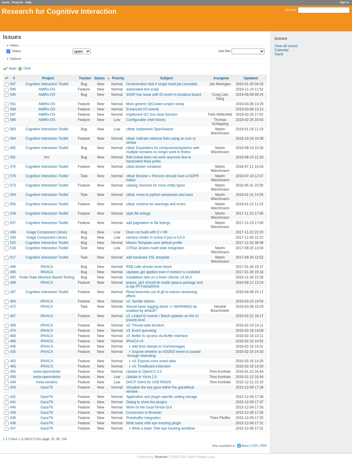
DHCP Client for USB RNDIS (148, 382)
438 (13, 418)
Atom (245, 445)
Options (15, 58)
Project (48, 78)
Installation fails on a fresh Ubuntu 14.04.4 (159, 277)
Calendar (282, 50)
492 (13, 277)
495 (13, 272)
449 (13, 382)
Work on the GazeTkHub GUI (149, 407)
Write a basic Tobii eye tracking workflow (163, 428)
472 (13, 307)
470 (13, 331)
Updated (251, 78)
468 (13, 336)
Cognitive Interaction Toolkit (47, 84)
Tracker (85, 78)
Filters (14, 45)
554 (13, 195)
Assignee (221, 78)
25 (52, 439)
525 (13, 243)
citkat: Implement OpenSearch (149, 129)
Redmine (161, 457)
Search (290, 10)
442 (13, 397)
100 (64, 439)
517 (13, 257)
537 (13, 223)
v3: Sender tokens (140, 301)
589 (13, 109)
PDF (264, 445)
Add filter (224, 51)
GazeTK (46, 387)
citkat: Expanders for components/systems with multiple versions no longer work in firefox (162, 150)
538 (13, 213)
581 (13, 157)
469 (13, 325)
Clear (27, 68)
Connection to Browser (144, 413)
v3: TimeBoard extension (151, 366)
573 (13, 185)
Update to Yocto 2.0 (141, 377)
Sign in (344, 2)
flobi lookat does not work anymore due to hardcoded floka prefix (158, 159)
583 (13, 129)
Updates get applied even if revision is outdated (163, 272)
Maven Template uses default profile (154, 243)
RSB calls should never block (149, 267)
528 (13, 237)
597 (13, 84)
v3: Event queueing (141, 331)
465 (13, 366)
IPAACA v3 (134, 341)
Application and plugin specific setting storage (161, 397)
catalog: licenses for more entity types (155, 185)
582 (13, 148)
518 (13, 248)
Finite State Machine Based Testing (46, 277)
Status (16, 51)
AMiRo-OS (46, 89)
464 (13, 301)
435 (13, 352)
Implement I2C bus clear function (151, 114)
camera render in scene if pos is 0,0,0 (155, 237)
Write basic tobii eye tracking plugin (153, 423)
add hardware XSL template (148, 257)
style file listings (138, 213)
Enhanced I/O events (142, 109)
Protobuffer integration (143, 418)
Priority (118, 78)
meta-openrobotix (46, 372)
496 (13, 267)
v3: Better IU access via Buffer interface (157, 336)
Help (28, 2)
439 (13, 413)
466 (13, 341)
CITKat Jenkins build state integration (155, 248)
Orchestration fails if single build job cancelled (161, 84)
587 (13, 114)
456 (13, 377)
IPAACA (46, 267)
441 (13, 402)
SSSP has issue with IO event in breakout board (163, 95)
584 (13, 138)
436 (13, 423)
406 (13, 346)
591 (13, 104)
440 (13, 407)
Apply (13, 68)
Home (6, 2)
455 (13, 372)
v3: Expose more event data (154, 361)
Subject (166, 78)
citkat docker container (143, 167)
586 (13, 120)
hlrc (46, 157)
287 (13, 292)
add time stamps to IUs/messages (158, 346)
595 (13, 95)
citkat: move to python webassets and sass (159, 195)
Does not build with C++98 (147, 232)
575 (13, 167)
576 (13, 176)
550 (13, 204)
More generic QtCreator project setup (155, 104)
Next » (15, 439)
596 (13, 89)
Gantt (279, 54)
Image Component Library (47, 232)
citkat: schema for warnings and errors (156, 204)
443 (13, 387)
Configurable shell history (146, 120)
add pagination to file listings (148, 223)
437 (13, 428)
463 (13, 361)
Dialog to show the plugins (146, 402)
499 (13, 232)
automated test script (142, 89)
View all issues (286, 46)
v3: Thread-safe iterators (145, 325)
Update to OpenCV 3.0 (144, 372)
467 (13, 316)
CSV (255, 445)
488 (13, 283)
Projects (17, 2)
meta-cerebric (46, 382)
